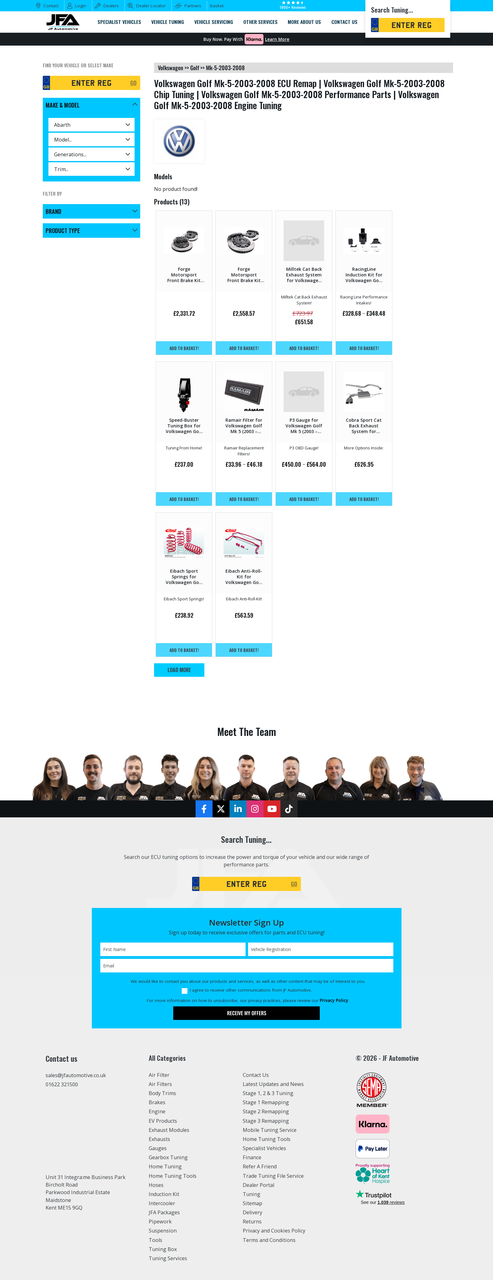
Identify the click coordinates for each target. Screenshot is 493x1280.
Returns (252, 1221)
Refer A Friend (260, 1166)
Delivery (252, 1212)
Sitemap (252, 1203)
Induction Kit (164, 1194)
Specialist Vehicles (264, 1148)
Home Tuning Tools (173, 1175)
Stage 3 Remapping (266, 1120)
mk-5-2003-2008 (225, 68)
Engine (157, 1111)
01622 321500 (62, 1084)
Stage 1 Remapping (266, 1102)
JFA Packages (164, 1212)
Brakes (157, 1102)
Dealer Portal (258, 1185)
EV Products (163, 1120)
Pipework (160, 1221)
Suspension (163, 1230)
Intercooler (162, 1203)
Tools (155, 1240)
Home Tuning (165, 1166)
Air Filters (160, 1084)
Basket (217, 5)
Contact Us (256, 1074)
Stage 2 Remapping (266, 1111)
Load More (179, 670)
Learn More (277, 39)
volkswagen (170, 68)
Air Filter (159, 1074)
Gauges (158, 1148)
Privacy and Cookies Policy (274, 1230)
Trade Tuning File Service (273, 1175)
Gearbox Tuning (168, 1157)
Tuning (251, 1194)
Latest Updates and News (273, 1084)
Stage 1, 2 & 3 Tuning (268, 1093)
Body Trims (162, 1093)
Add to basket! (184, 348)
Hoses (156, 1185)
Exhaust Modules (169, 1130)
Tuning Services (168, 1258)
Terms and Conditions (269, 1240)
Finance (252, 1157)
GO (133, 83)
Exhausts (159, 1139)
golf (194, 68)
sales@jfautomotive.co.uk (76, 1075)
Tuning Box (163, 1249)
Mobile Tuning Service (269, 1130)
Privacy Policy (334, 1000)
